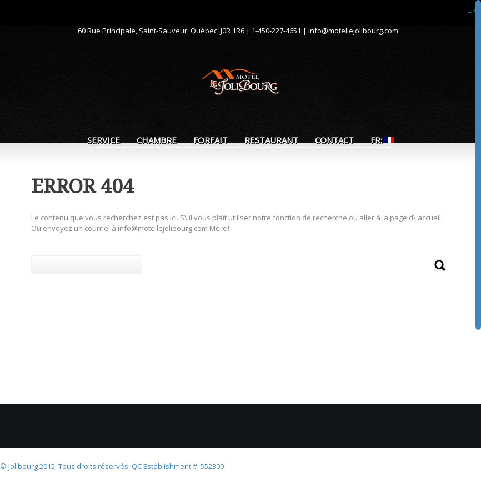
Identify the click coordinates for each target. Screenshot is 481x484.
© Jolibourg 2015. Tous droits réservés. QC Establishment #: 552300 (112, 466)
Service (103, 139)
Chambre (157, 139)
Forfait (210, 139)
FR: (382, 139)
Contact (334, 139)
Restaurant (271, 139)
